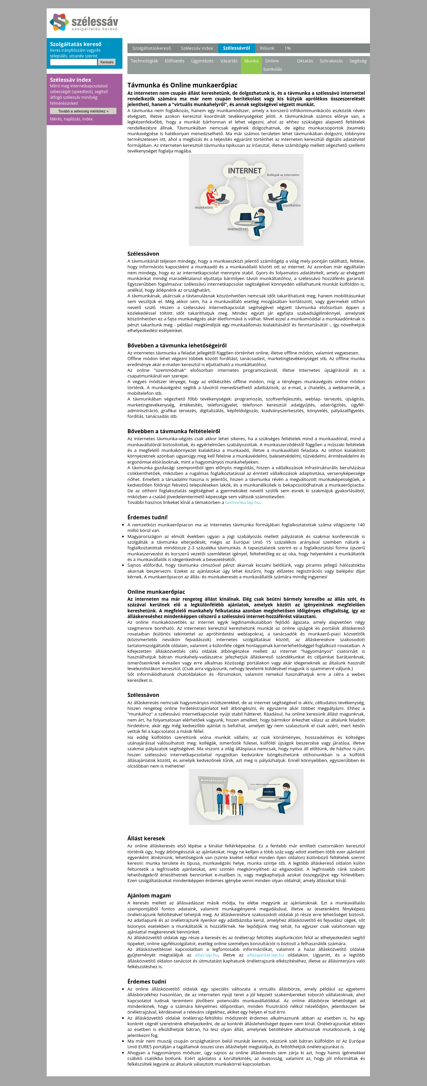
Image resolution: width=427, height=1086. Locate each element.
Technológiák (144, 61)
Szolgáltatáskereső (151, 48)
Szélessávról (236, 48)
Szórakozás (331, 61)
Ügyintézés (202, 61)
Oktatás (305, 61)
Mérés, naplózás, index (71, 119)
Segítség (358, 61)
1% (288, 48)
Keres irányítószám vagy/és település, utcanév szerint (75, 53)
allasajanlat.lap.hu (265, 955)
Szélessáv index (197, 48)
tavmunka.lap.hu (242, 502)
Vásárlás (229, 61)
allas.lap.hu (206, 955)
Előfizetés (174, 61)
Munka (251, 61)
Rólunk (267, 48)
